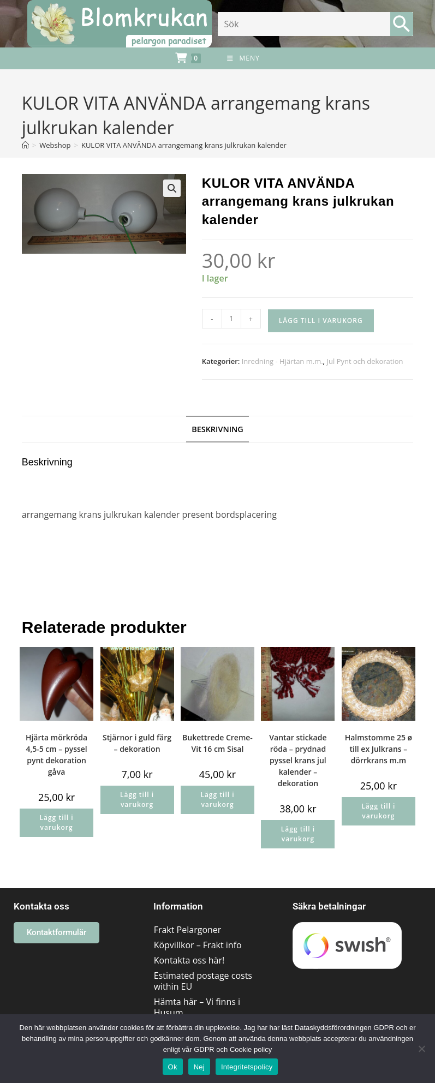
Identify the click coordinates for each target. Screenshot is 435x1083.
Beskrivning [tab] (217, 429)
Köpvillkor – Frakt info (198, 945)
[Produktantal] (231, 318)
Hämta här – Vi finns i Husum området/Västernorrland (204, 1013)
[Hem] (25, 145)
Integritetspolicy (247, 1067)
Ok (172, 1067)
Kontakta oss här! (189, 960)
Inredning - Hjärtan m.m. (282, 361)
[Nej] (421, 1048)
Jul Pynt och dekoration (365, 361)
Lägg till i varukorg (321, 320)
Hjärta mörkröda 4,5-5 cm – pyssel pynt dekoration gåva (56, 754)
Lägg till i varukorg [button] (56, 822)
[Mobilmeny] (243, 58)
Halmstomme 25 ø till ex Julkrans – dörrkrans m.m (378, 748)
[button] (172, 188)
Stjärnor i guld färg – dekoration (137, 743)
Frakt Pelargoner (188, 930)
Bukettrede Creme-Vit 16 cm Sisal (217, 743)
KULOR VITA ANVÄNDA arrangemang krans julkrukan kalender (184, 145)
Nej (199, 1067)
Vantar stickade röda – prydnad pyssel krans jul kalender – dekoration (297, 760)
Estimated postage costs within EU (203, 981)
